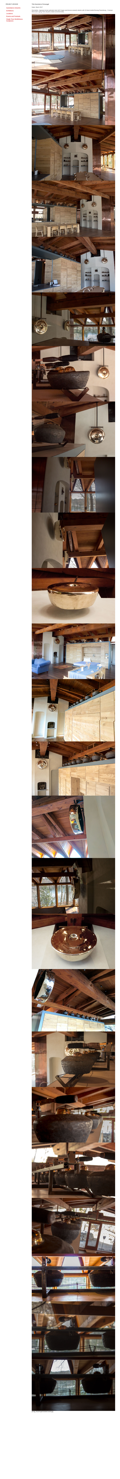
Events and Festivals (13, 16)
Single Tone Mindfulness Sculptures (14, 20)
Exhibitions (10, 11)
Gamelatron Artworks (13, 8)
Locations (9, 13)
